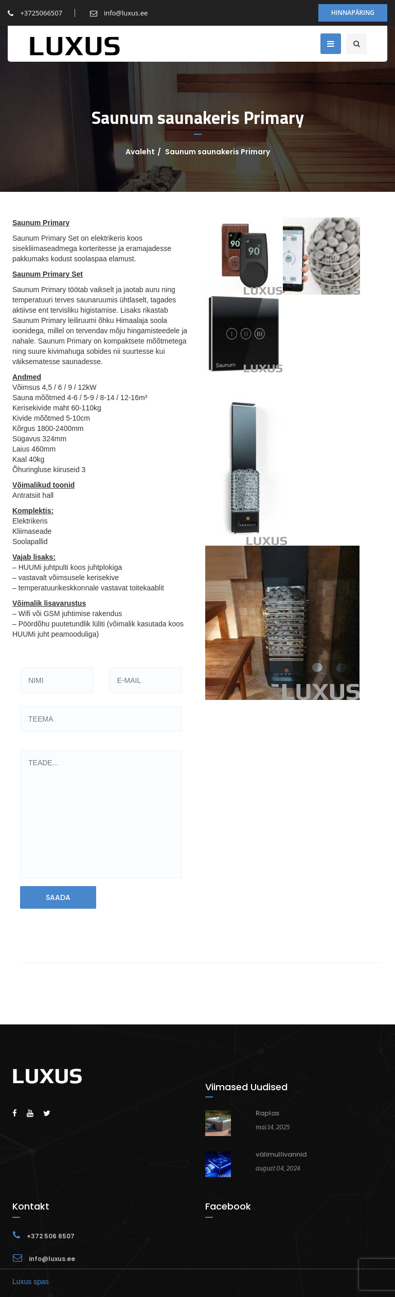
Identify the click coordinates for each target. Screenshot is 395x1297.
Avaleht (140, 152)
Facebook (228, 1206)
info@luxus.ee (119, 12)
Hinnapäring (352, 12)
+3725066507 (35, 12)
